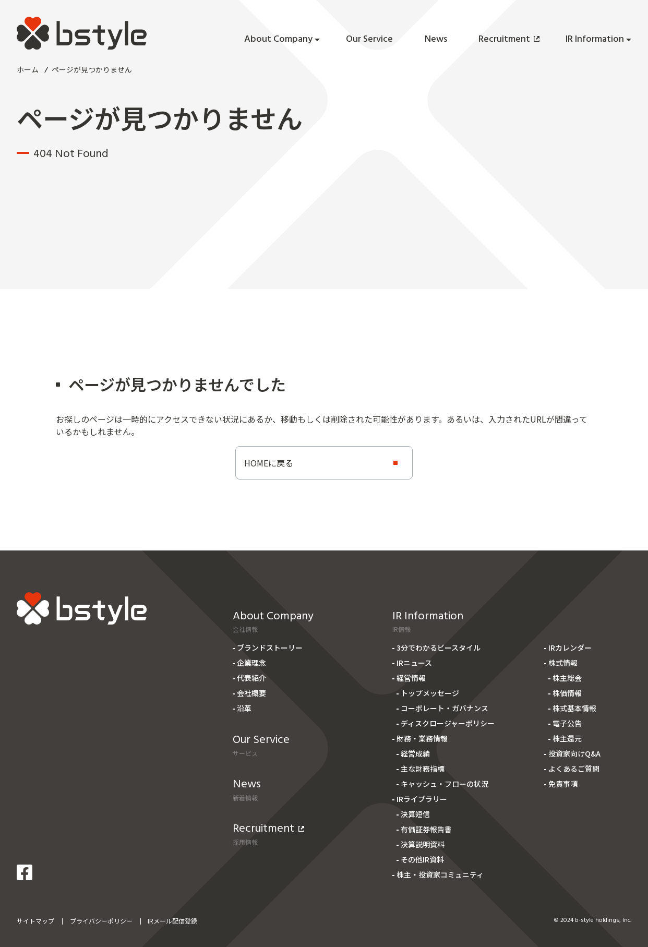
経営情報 (411, 678)
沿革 (244, 708)
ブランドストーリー (270, 647)
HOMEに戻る (268, 463)
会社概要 (251, 693)
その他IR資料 (422, 859)
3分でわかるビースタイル (439, 647)
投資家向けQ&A (574, 753)
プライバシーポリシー (101, 920)
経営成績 (415, 753)
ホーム (28, 69)
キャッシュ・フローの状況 (444, 783)
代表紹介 (251, 678)
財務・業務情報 (422, 738)
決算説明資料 (423, 844)
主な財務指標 (423, 768)
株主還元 (567, 738)
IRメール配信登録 (172, 920)
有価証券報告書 (426, 829)
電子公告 (567, 723)
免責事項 (563, 783)
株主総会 (567, 678)
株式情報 (563, 662)
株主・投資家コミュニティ (440, 874)
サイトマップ (35, 920)
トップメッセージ (430, 693)
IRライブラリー (422, 799)
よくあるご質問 (573, 768)
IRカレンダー (570, 647)
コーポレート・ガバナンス (444, 708)
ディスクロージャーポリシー (448, 723)
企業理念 (251, 662)
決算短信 (415, 814)
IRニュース (414, 662)
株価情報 (567, 693)
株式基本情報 (574, 708)
